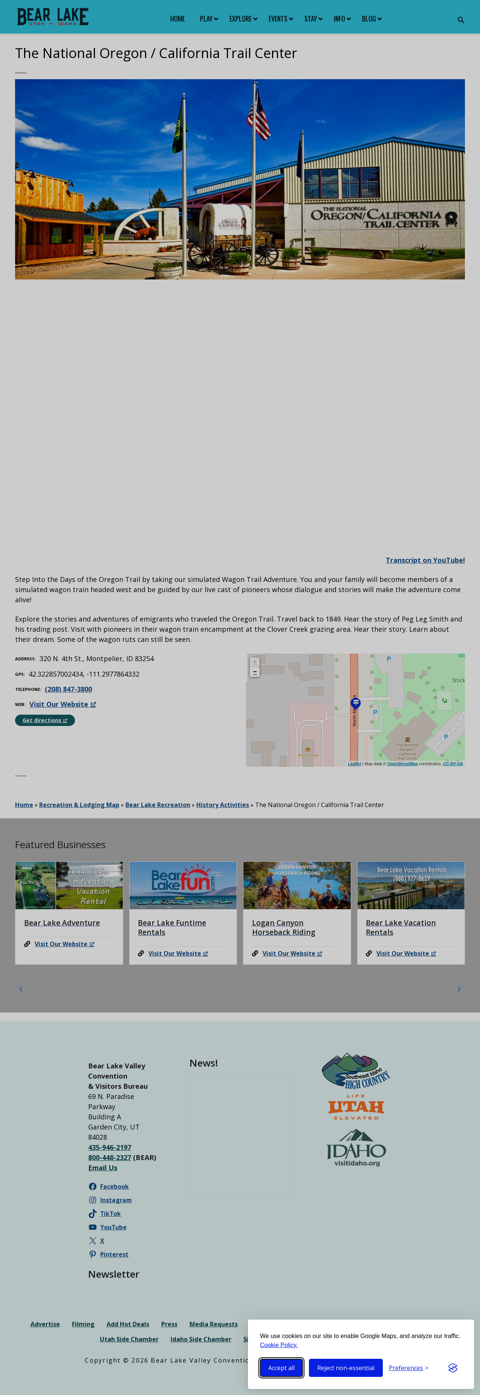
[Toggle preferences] (408, 1368)
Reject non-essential (346, 1368)
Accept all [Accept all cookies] (281, 1368)
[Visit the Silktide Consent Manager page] (453, 1368)
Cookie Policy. (279, 1345)
